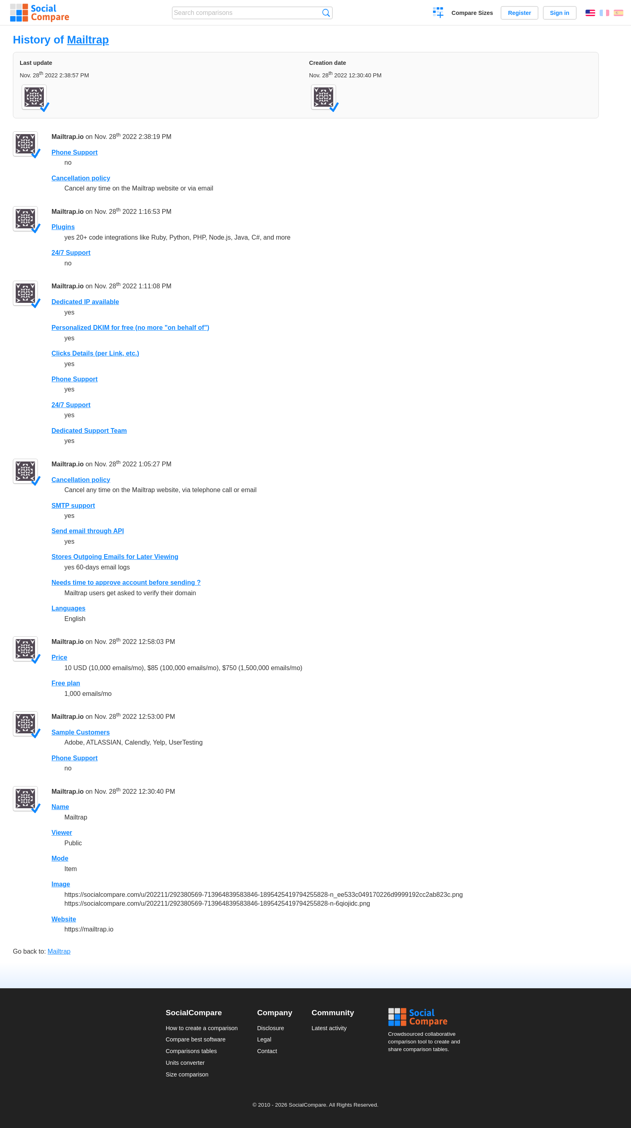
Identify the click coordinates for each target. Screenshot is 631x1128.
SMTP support (73, 505)
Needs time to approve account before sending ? (126, 582)
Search (326, 13)
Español (618, 13)
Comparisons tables (191, 1051)
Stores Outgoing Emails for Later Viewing (115, 556)
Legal (264, 1039)
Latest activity (328, 1028)
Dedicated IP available (85, 301)
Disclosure (270, 1028)
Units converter (185, 1063)
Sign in (559, 13)
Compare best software (196, 1039)
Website (64, 919)
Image (61, 884)
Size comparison (187, 1074)
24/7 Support (71, 252)
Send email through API (88, 531)
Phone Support (75, 152)
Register (519, 13)
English (590, 13)
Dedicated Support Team (89, 430)
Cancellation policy (81, 178)
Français (604, 13)
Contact (267, 1051)
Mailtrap (88, 39)
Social (426, 1017)
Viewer (62, 832)
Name (60, 806)
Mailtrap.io (68, 136)
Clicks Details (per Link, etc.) (95, 353)
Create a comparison (438, 13)
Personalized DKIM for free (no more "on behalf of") (130, 327)
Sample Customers (81, 732)
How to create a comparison (202, 1028)
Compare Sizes (472, 13)
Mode (60, 858)
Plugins (63, 227)
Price (59, 657)
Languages (68, 608)
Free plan (66, 683)
